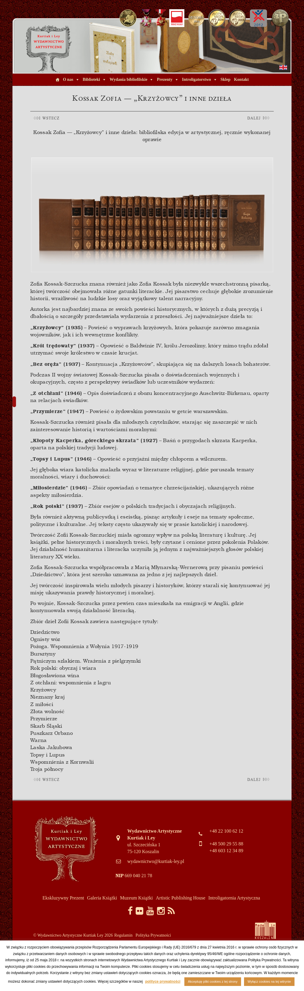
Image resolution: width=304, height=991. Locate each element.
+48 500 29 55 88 (226, 843)
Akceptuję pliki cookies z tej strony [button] (213, 981)
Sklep (225, 79)
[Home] (57, 80)
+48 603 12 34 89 (226, 850)
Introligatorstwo (196, 79)
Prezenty (164, 79)
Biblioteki (91, 79)
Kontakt (241, 79)
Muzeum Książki (136, 897)
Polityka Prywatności (153, 935)
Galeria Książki (102, 897)
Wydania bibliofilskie (128, 79)
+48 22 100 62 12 (226, 831)
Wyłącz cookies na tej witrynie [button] (269, 981)
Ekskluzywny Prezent (63, 897)
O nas (68, 79)
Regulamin (123, 935)
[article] (152, 452)
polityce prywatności (162, 981)
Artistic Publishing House (180, 897)
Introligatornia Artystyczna (234, 897)
